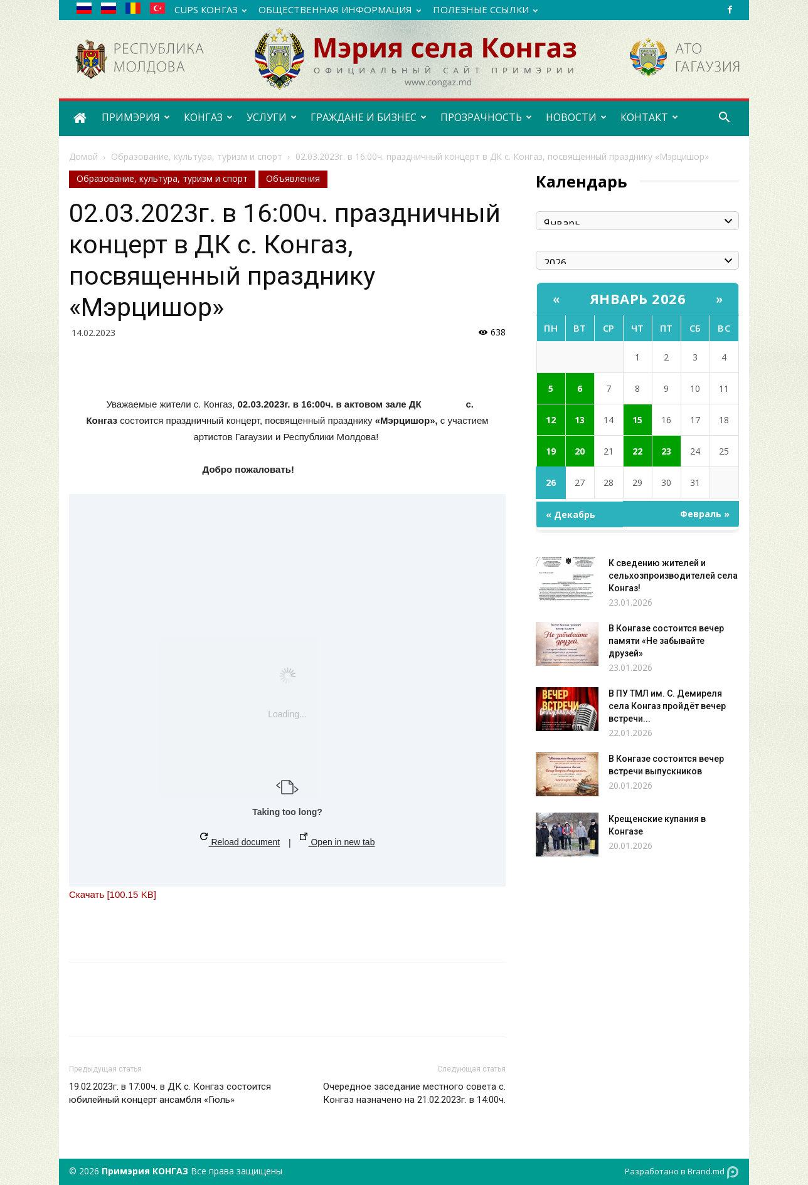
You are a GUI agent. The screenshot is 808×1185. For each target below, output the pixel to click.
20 (580, 451)
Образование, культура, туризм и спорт (196, 156)
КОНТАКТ (649, 117)
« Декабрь (570, 514)
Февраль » (705, 514)
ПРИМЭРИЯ (136, 117)
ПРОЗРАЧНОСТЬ (486, 117)
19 (551, 451)
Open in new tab (337, 840)
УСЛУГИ (272, 117)
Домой (83, 156)
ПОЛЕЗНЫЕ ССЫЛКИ (485, 9)
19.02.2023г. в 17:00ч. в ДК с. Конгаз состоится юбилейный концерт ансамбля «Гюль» (170, 1093)
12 (551, 420)
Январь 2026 (638, 298)
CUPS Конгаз (210, 9)
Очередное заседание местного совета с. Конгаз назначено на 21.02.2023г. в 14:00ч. (414, 1093)
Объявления (293, 178)
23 (666, 451)
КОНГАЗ (208, 117)
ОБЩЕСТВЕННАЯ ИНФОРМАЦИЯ (339, 9)
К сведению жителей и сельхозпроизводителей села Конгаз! (673, 575)
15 (637, 420)
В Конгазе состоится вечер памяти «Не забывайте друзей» (666, 640)
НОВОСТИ (576, 117)
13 (580, 420)
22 (637, 451)
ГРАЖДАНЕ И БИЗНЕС (369, 117)
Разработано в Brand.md (682, 1172)
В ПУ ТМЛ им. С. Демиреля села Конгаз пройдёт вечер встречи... (667, 706)
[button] (724, 119)
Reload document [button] (240, 840)
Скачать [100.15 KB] (112, 894)
